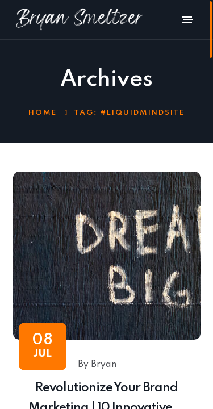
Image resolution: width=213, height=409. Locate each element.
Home (42, 112)
